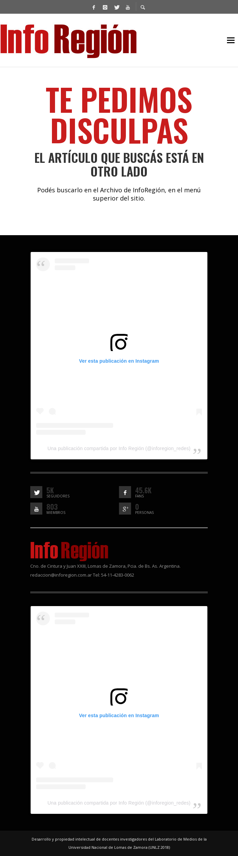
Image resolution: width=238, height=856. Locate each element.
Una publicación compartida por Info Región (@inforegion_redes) (119, 448)
